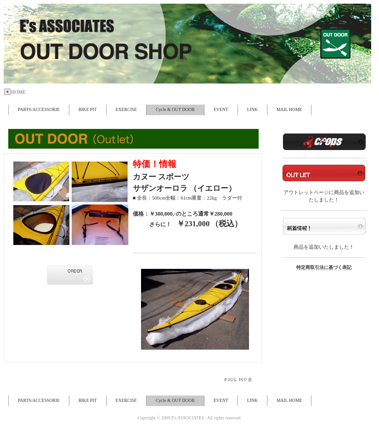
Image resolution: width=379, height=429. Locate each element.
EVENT (221, 109)
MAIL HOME (289, 109)
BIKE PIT (88, 109)
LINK (252, 109)
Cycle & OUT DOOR (175, 109)
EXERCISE (126, 109)
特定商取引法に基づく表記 (323, 267)
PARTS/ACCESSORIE (39, 109)
